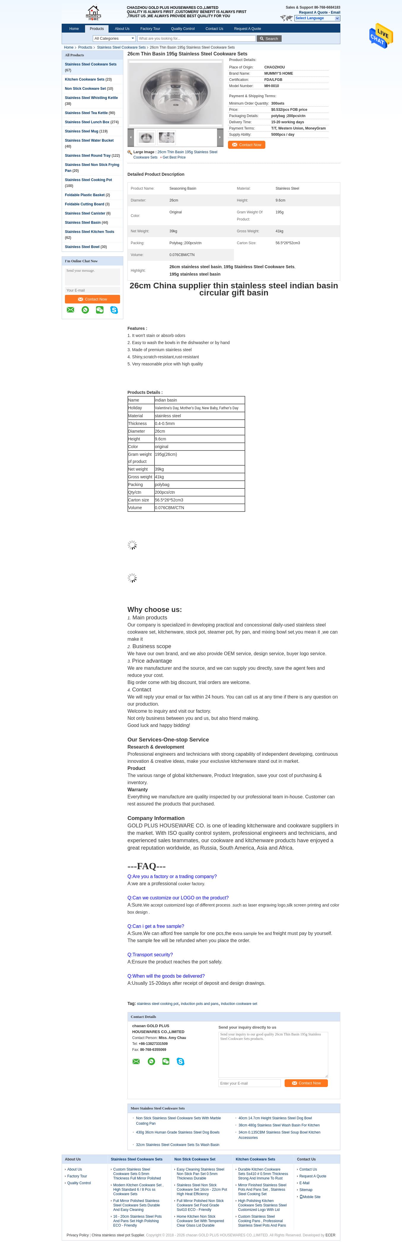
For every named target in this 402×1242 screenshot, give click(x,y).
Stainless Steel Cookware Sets (121, 47)
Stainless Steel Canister (85, 213)
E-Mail (304, 1183)
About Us (122, 29)
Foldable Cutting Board (84, 204)
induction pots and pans (199, 1004)
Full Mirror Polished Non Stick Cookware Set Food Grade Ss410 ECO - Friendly (200, 1205)
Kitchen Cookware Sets (84, 79)
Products (97, 29)
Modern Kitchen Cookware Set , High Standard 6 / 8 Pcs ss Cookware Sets (138, 1189)
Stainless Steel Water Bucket (89, 140)
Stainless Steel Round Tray (88, 156)
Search (272, 38)
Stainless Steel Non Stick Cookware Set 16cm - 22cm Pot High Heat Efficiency (202, 1189)
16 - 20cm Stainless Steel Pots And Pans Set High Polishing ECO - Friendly (137, 1220)
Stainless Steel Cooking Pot (88, 180)
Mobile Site (309, 1197)
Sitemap (305, 1190)
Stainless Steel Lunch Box (87, 122)
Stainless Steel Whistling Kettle (91, 98)
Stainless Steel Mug (81, 131)
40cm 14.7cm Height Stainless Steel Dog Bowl (275, 1118)
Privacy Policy (78, 1235)
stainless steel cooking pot (157, 1004)
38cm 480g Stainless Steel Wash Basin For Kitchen (279, 1125)
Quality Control (182, 29)
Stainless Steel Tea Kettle (86, 113)
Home (74, 29)
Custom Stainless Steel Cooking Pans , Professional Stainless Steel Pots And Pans (262, 1220)
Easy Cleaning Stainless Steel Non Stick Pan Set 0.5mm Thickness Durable (200, 1173)
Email (335, 12)
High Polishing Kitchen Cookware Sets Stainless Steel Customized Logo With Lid (262, 1205)
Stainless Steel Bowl (82, 247)
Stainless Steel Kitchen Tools (89, 232)
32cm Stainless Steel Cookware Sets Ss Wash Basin (177, 1145)
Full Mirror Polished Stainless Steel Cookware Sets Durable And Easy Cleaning (136, 1205)
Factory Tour (150, 29)
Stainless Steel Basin (83, 222)
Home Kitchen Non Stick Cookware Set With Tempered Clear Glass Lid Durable (200, 1220)
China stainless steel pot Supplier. (119, 1235)
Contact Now (92, 299)
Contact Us (214, 29)
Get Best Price (174, 157)
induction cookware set (239, 1004)
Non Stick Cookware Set (85, 89)
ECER (330, 1235)
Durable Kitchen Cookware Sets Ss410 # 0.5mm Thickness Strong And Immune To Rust (263, 1173)
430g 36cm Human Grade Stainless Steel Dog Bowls (177, 1132)
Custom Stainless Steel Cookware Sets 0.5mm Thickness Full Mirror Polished (137, 1173)
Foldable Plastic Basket (85, 195)
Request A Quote (313, 12)
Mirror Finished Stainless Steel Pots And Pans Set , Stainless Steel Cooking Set (262, 1189)
